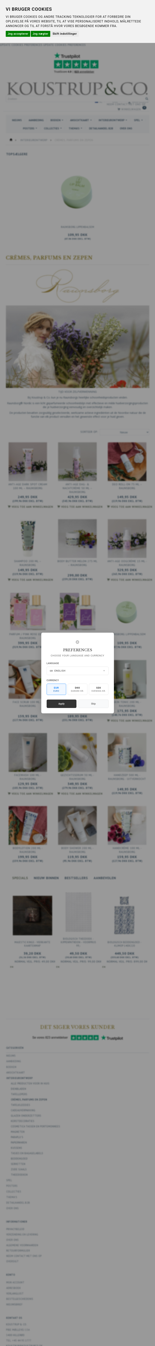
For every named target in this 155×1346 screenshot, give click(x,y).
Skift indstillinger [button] (65, 33)
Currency (53, 680)
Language (53, 663)
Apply (61, 703)
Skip (93, 703)
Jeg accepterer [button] (18, 33)
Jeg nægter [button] (40, 33)
